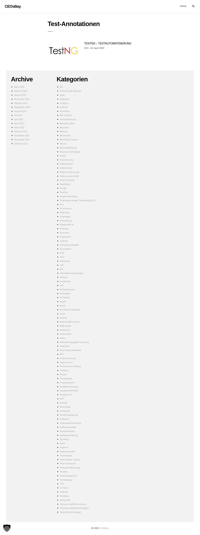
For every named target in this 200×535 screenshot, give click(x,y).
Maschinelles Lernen (70, 321)
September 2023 (22, 107)
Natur (62, 338)
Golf (62, 253)
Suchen (194, 5)
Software (64, 419)
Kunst (62, 305)
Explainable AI (67, 224)
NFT (62, 354)
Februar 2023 (20, 131)
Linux (62, 313)
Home (183, 6)
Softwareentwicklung (70, 423)
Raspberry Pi (66, 394)
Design (63, 188)
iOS (61, 285)
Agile (62, 95)
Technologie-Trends (70, 459)
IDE (61, 269)
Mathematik (65, 325)
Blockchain (65, 135)
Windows (64, 496)
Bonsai (63, 143)
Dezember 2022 (22, 135)
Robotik (63, 402)
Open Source (66, 362)
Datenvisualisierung (69, 172)
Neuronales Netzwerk (70, 350)
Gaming (63, 240)
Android (64, 107)
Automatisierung (68, 119)
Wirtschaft (65, 500)
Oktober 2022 (21, 143)
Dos (62, 204)
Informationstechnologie (71, 273)
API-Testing (65, 115)
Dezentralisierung (68, 196)
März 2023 (19, 127)
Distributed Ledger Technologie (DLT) (78, 200)
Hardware (65, 261)
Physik (63, 374)
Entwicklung (66, 220)
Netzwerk (64, 346)
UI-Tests (64, 487)
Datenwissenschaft (69, 176)
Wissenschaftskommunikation (74, 508)
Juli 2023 (18, 115)
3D (61, 86)
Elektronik (64, 212)
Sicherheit (65, 411)
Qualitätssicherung (69, 386)
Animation (65, 111)
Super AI (64, 447)
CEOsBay (104, 528)
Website (64, 491)
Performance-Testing (70, 366)
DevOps (64, 192)
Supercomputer (67, 451)
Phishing (64, 370)
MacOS (63, 317)
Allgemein (65, 99)
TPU (62, 483)
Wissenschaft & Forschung (73, 504)
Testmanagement (68, 475)
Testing (63, 471)
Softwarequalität (68, 427)
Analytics (64, 103)
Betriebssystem (67, 123)
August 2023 (20, 111)
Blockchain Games (69, 139)
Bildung (63, 131)
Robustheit (65, 406)
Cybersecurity (66, 159)
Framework (65, 236)
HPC (62, 265)
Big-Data (64, 127)
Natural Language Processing (74, 342)
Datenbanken (66, 163)
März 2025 (19, 86)
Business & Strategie (70, 151)
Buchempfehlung (68, 147)
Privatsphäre (66, 378)
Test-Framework (68, 463)
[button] (7, 528)
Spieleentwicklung (69, 435)
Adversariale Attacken (71, 91)
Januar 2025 (20, 95)
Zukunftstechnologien (70, 512)
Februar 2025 (20, 91)
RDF (62, 398)
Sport (62, 443)
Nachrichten (66, 334)
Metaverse (65, 329)
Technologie (66, 455)
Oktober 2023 (21, 103)
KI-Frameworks (67, 289)
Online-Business (68, 358)
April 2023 (19, 123)
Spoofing (64, 439)
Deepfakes (65, 184)
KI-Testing (65, 297)
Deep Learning (67, 180)
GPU (62, 257)
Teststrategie (66, 479)
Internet (63, 277)
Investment (65, 281)
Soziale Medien (67, 431)
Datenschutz (66, 168)
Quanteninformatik (69, 390)
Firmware (64, 232)
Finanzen (64, 228)
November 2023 (22, 99)
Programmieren (67, 382)
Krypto (63, 301)
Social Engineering (69, 414)
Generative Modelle (69, 245)
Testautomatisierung (70, 467)
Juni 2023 (18, 119)
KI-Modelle (65, 293)
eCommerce (66, 208)
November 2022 (22, 139)
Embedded (65, 216)
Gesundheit (65, 248)
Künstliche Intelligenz (70, 309)
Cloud (62, 155)
